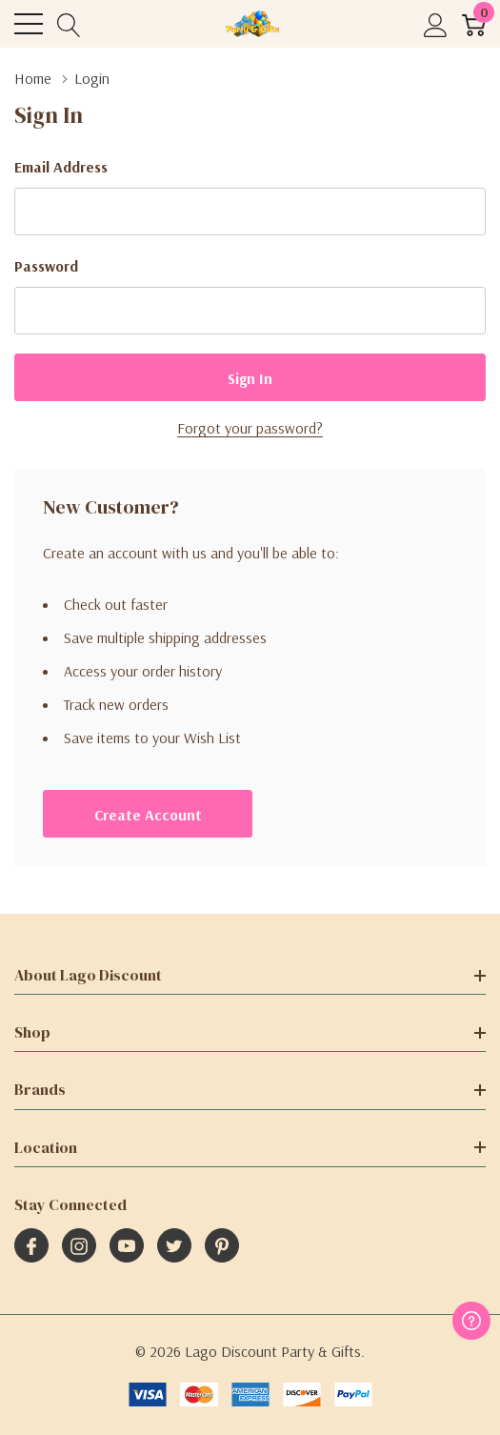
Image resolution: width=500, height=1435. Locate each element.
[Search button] (69, 24)
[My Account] (436, 24)
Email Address (61, 166)
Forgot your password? (250, 427)
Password (46, 265)
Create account (148, 814)
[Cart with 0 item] (474, 24)
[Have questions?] (471, 1321)
